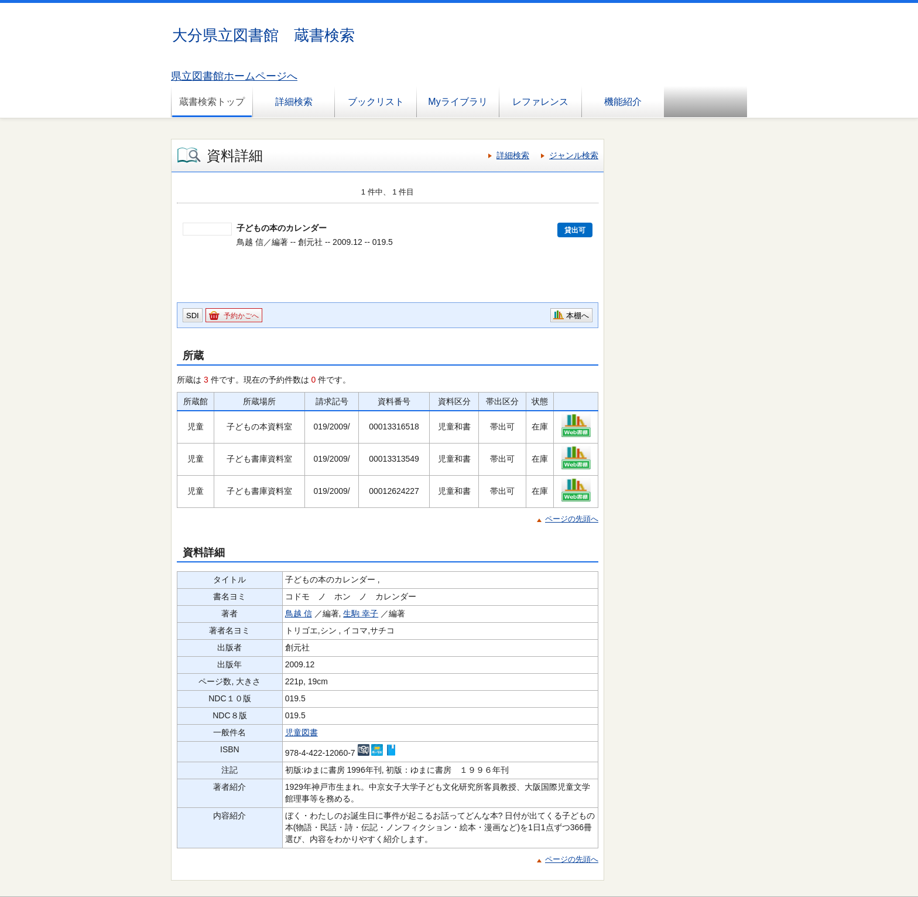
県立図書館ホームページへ (234, 76)
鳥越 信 (298, 613)
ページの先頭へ (571, 518)
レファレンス (540, 102)
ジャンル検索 (573, 155)
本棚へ (577, 315)
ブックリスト (376, 102)
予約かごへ (241, 316)
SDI (192, 315)
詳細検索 (294, 102)
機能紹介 (623, 102)
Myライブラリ (457, 102)
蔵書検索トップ (212, 102)
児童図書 (301, 732)
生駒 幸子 (360, 613)
